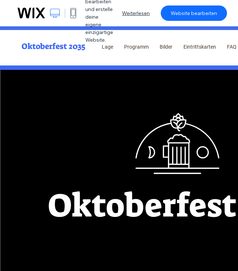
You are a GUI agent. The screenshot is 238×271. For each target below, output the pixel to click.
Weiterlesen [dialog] (136, 13)
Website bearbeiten (194, 13)
